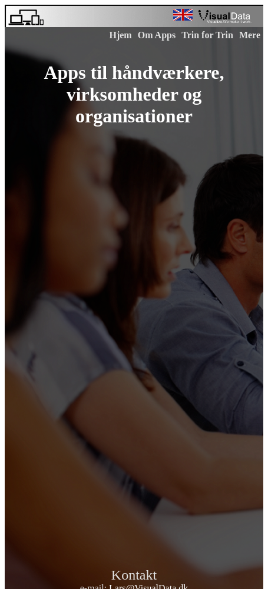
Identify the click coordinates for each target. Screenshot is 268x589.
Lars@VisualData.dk (148, 583)
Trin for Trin (207, 35)
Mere (249, 35)
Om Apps (157, 35)
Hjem (120, 35)
